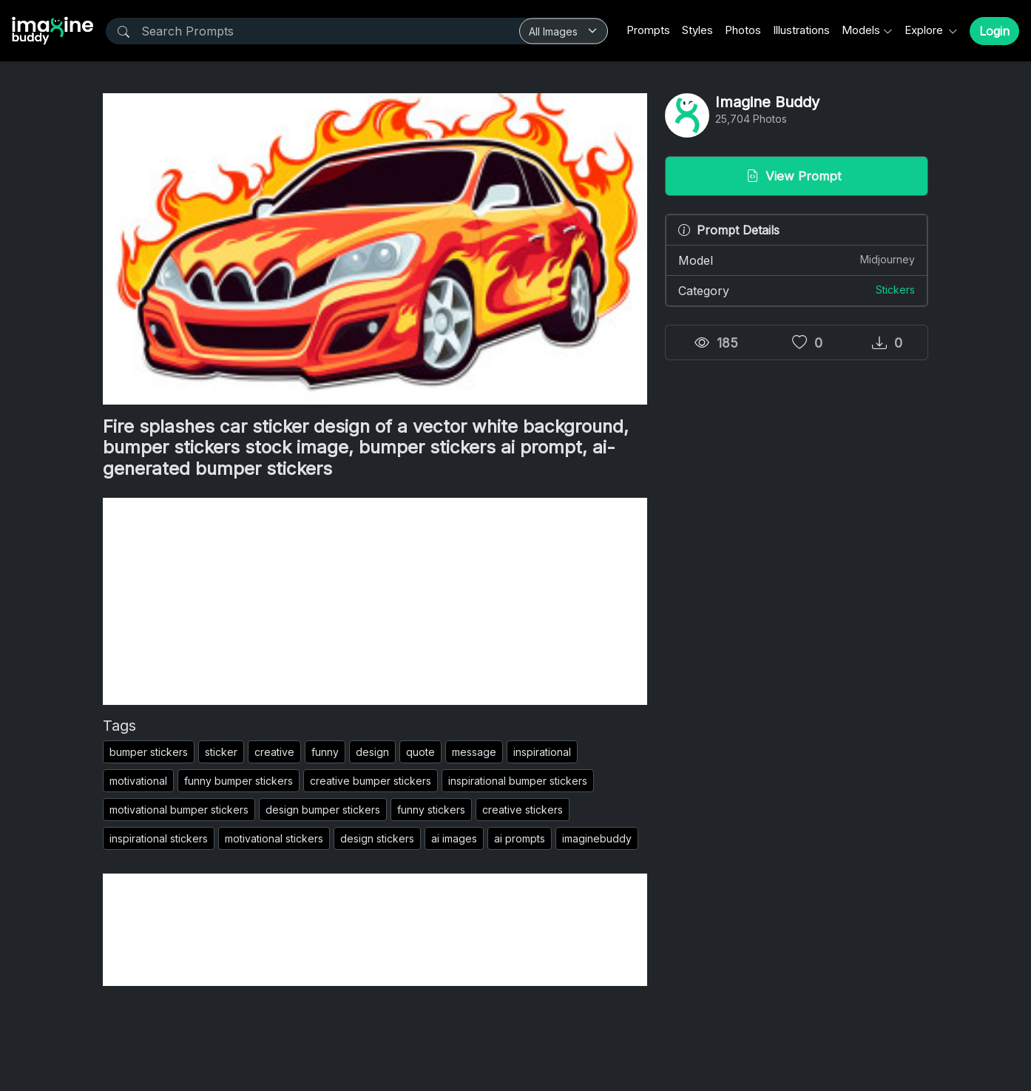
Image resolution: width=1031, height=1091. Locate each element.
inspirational (542, 752)
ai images (454, 838)
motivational (138, 780)
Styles (697, 30)
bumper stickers (148, 752)
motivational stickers (274, 838)
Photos (743, 30)
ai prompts (519, 838)
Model (796, 259)
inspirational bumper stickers (517, 780)
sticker (221, 752)
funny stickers (431, 809)
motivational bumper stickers (179, 809)
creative (274, 752)
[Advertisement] (375, 601)
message (474, 752)
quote (420, 752)
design (372, 752)
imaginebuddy (597, 838)
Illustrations (801, 30)
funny (325, 752)
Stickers (895, 289)
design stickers (377, 838)
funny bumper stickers (238, 780)
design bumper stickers (323, 809)
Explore (925, 30)
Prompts (648, 30)
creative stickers (522, 809)
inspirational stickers (158, 838)
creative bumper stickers (370, 780)
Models (861, 30)
